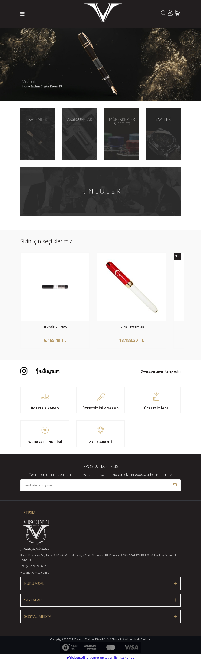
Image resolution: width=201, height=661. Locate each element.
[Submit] (175, 485)
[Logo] (103, 14)
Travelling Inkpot (55, 327)
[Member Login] (170, 12)
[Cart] (177, 12)
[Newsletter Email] (100, 485)
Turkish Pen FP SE (131, 327)
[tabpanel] (100, 64)
